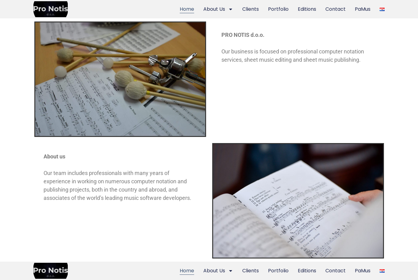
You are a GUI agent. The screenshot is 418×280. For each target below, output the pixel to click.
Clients (250, 9)
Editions (307, 9)
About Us (218, 9)
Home (187, 9)
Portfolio (278, 9)
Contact (335, 9)
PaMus (362, 9)
